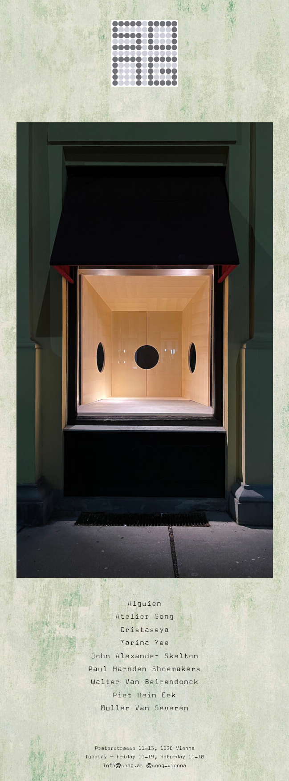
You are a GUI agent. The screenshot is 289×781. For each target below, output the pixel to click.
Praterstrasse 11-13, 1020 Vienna (145, 748)
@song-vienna (166, 765)
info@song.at (123, 765)
